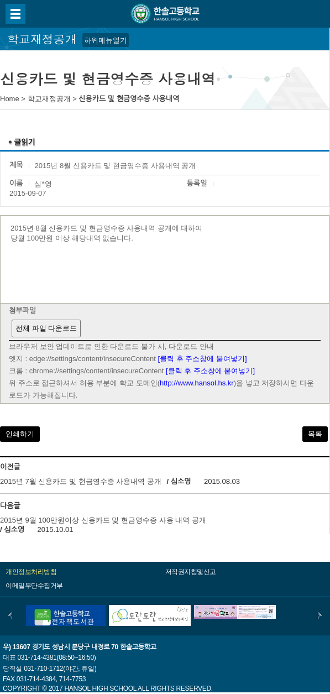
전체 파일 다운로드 (46, 328)
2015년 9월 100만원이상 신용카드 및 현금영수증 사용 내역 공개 (103, 520)
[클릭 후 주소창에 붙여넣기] (202, 358)
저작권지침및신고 (190, 572)
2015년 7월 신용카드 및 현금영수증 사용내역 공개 (81, 481)
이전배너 (10, 615)
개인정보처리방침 (31, 572)
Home (9, 99)
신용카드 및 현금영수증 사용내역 (128, 99)
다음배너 (320, 615)
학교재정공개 (49, 99)
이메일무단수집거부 (34, 585)
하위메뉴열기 (105, 40)
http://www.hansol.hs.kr (197, 383)
